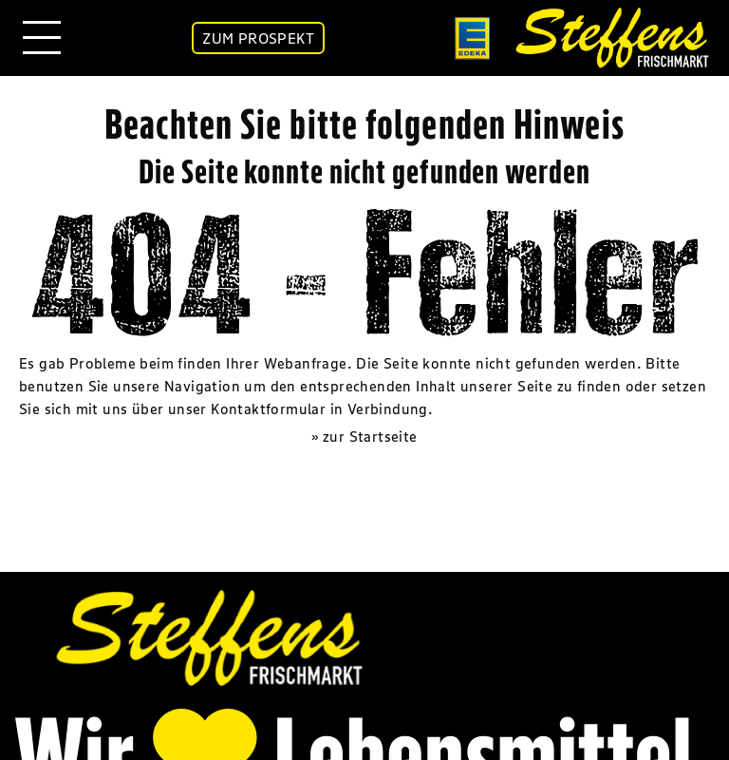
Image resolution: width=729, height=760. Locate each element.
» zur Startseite (364, 436)
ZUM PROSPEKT (258, 38)
